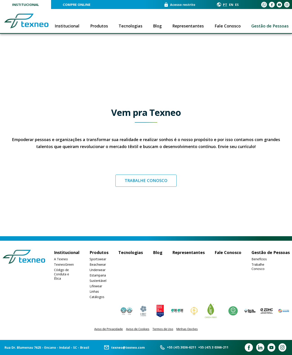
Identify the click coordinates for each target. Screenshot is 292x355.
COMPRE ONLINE (76, 4)
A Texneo (61, 259)
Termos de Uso (163, 329)
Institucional (25, 4)
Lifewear (96, 286)
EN (231, 4)
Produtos (99, 26)
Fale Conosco (228, 26)
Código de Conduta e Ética (61, 274)
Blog (157, 26)
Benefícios (259, 259)
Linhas (94, 291)
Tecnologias (130, 26)
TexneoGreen (64, 264)
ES (237, 4)
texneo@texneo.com (128, 347)
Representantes (188, 26)
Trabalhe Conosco (258, 266)
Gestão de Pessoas (270, 26)
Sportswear (98, 259)
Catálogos (97, 297)
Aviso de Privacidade (108, 329)
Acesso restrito (182, 4)
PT (225, 4)
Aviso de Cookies (137, 329)
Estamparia (98, 275)
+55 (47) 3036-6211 (181, 347)
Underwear (98, 270)
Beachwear (98, 264)
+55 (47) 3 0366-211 (213, 347)
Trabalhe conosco (146, 180)
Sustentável (98, 281)
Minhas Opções (187, 329)
